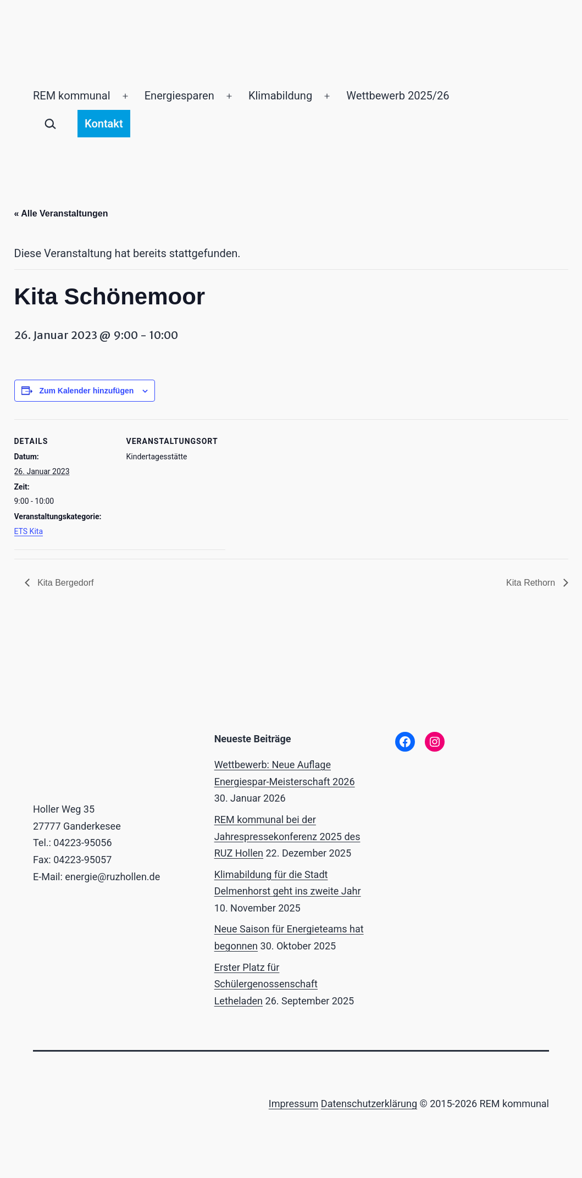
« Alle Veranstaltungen (61, 213)
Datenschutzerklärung (369, 1103)
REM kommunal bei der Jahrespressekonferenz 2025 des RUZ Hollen (287, 836)
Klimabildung (280, 95)
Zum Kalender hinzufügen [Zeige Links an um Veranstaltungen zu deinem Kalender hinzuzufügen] (86, 390)
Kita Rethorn (531, 582)
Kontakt (104, 123)
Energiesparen (179, 95)
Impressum (294, 1103)
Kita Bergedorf (64, 582)
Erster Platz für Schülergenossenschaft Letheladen (266, 984)
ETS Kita (28, 531)
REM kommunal (71, 95)
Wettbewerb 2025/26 (397, 95)
